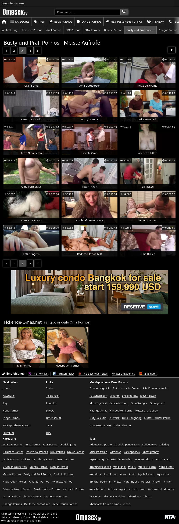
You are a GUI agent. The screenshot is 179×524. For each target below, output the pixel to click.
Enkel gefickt (130, 395)
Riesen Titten (148, 395)
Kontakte (51, 403)
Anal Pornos (53, 30)
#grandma (163, 474)
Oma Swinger (139, 403)
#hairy (132, 466)
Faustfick (114, 418)
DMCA (50, 410)
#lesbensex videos (114, 496)
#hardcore (134, 496)
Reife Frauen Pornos (64, 504)
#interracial (155, 489)
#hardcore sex (161, 459)
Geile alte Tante (118, 403)
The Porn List (38, 373)
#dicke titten (166, 466)
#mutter (169, 489)
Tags (39, 21)
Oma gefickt (157, 403)
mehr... (127, 504)
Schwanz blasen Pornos (17, 489)
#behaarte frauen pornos (105, 504)
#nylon (168, 481)
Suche (49, 388)
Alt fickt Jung (9, 30)
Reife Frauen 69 (123, 373)
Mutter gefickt (98, 403)
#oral (123, 474)
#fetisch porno (147, 466)
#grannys (115, 451)
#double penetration (127, 444)
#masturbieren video (119, 459)
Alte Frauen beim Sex (156, 388)
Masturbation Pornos (47, 489)
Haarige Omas (98, 410)
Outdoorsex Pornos (56, 496)
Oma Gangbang (132, 418)
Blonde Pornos (113, 30)
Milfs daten (148, 373)
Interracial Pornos (37, 451)
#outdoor (95, 474)
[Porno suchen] (88, 12)
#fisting (164, 444)
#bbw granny (150, 451)
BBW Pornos (92, 30)
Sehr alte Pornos (13, 444)
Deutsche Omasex (13, 3)
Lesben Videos (11, 496)
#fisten (157, 481)
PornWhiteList (63, 373)
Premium (155, 21)
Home (6, 388)
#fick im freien (98, 451)
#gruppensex (132, 451)
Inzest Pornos (65, 459)
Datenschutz (54, 418)
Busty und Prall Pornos (141, 30)
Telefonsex (52, 395)
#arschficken (97, 489)
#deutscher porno (101, 444)
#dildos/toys (149, 444)
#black (94, 481)
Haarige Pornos (12, 504)
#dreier (145, 481)
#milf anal (119, 466)
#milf (132, 474)
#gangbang (97, 459)
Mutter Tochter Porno (157, 418)
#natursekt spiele (100, 466)
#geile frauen (146, 474)
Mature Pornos (12, 474)
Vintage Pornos (32, 496)
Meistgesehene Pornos (124, 21)
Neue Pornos (60, 21)
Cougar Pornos (59, 466)
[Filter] (172, 50)
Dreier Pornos (75, 451)
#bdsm (148, 496)
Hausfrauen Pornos (14, 481)
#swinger (95, 496)
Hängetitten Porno (121, 410)
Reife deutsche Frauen (126, 388)
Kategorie (19, 21)
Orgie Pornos (11, 459)
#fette (117, 481)
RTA (48, 432)
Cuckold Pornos (63, 474)
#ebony (112, 489)
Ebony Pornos (46, 459)
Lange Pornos (89, 21)
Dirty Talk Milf (98, 418)
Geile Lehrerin (122, 425)
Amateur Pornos (32, 30)
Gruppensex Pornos (15, 466)
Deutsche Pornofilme (37, 504)
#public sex (111, 474)
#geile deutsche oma (132, 489)
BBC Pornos (73, 30)
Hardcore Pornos (13, 451)
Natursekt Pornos (73, 489)
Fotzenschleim (98, 395)
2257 (49, 425)
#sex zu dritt (142, 459)
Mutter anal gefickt (146, 410)
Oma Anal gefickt (100, 388)
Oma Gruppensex (100, 425)
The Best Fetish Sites (93, 373)
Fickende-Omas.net (23, 322)
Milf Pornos (28, 459)
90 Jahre (115, 395)
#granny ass (131, 481)
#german (105, 481)
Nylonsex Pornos (61, 481)
